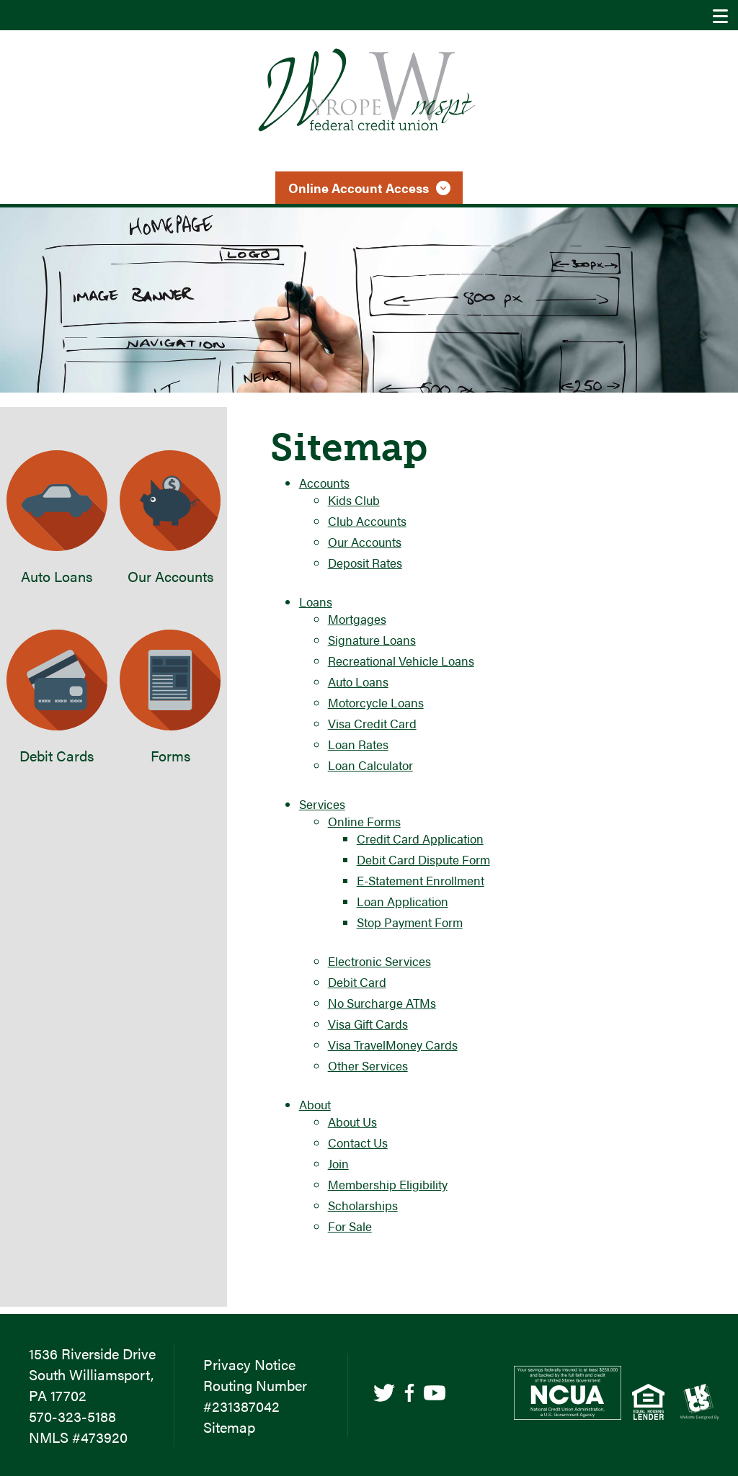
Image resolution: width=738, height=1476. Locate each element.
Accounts (324, 482)
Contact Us (358, 1142)
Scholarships (363, 1205)
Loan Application (402, 901)
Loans (315, 601)
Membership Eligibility (388, 1184)
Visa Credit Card (372, 723)
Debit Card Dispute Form (423, 859)
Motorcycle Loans (376, 702)
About (315, 1104)
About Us (352, 1121)
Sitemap (229, 1426)
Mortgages (357, 618)
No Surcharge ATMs (382, 1002)
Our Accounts (364, 541)
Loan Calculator (370, 765)
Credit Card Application (420, 838)
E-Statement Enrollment (420, 880)
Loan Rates (358, 744)
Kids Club (354, 500)
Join (338, 1163)
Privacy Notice (249, 1364)
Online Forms (364, 821)
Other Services (368, 1065)
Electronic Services (379, 961)
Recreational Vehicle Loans (401, 660)
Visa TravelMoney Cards (393, 1044)
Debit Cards (56, 698)
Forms (170, 698)
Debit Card (357, 981)
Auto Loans (358, 681)
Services (322, 804)
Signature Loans (372, 639)
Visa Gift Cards (368, 1023)
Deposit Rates (365, 562)
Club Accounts (367, 520)
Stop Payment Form (410, 922)
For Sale (350, 1226)
